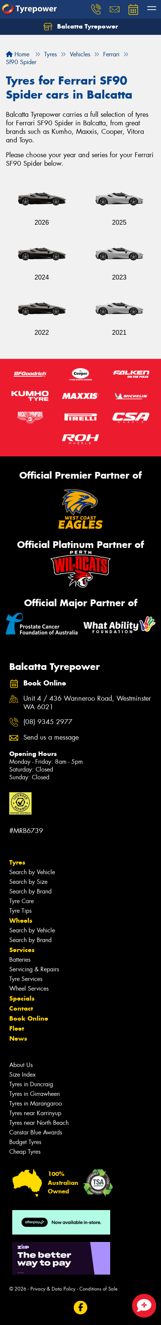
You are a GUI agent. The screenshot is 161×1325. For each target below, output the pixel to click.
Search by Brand (30, 891)
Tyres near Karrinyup (35, 1113)
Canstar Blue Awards (35, 1132)
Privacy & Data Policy (52, 1289)
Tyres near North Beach (39, 1123)
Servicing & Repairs (34, 969)
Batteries (19, 960)
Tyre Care (21, 901)
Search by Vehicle (32, 872)
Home (17, 54)
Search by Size (28, 882)
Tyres (17, 862)
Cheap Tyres (24, 1152)
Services (21, 950)
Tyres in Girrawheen (34, 1094)
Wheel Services (29, 988)
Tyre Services (25, 979)
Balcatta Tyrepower (80, 26)
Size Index (22, 1074)
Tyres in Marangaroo (35, 1103)
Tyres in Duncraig (31, 1084)
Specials (21, 998)
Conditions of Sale (98, 1289)
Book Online (28, 1018)
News (18, 1038)
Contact (21, 1008)
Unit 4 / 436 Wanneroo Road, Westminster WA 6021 (87, 702)
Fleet (16, 1028)
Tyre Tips (20, 911)
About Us (21, 1065)
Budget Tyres (25, 1142)
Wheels (20, 920)
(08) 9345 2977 (47, 722)
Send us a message (51, 737)
